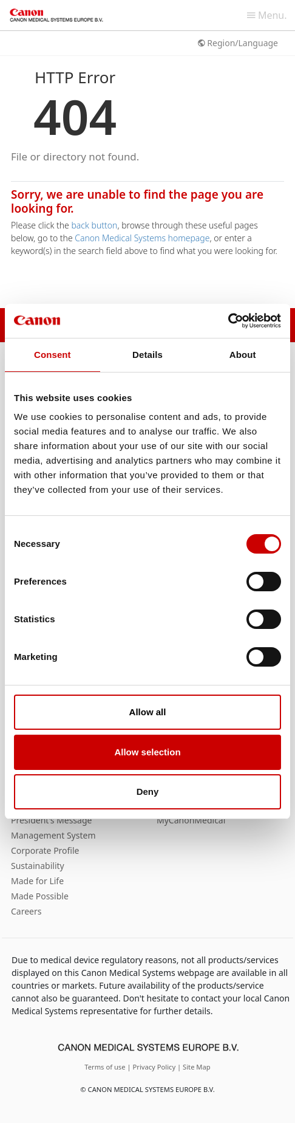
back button (94, 225)
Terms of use (105, 1066)
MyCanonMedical (191, 820)
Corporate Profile (45, 850)
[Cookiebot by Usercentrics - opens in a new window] (228, 321)
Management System (53, 835)
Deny (148, 791)
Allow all (147, 712)
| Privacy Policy (152, 1066)
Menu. (267, 15)
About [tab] (242, 354)
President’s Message (51, 820)
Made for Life (37, 881)
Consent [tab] (52, 354)
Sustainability (37, 865)
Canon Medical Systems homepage (142, 238)
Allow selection (147, 752)
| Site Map (194, 1066)
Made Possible (40, 896)
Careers (26, 911)
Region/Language (238, 43)
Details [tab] (147, 354)
